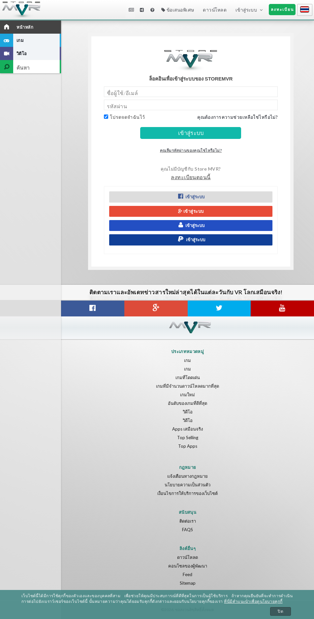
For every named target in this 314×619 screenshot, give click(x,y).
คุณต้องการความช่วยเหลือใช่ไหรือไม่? (237, 117)
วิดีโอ (188, 411)
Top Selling (187, 437)
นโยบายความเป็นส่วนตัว (187, 484)
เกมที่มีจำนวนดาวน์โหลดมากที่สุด (187, 386)
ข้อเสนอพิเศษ (177, 10)
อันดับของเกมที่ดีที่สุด (187, 403)
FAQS (187, 529)
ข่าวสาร (131, 10)
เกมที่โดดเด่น (187, 377)
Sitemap (188, 583)
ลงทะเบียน (282, 9)
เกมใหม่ (187, 394)
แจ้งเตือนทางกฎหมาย (187, 476)
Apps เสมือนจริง (187, 429)
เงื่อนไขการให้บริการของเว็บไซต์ (187, 493)
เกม (187, 360)
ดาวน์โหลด (214, 10)
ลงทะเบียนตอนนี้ (190, 177)
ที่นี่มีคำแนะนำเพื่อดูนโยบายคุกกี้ (253, 601)
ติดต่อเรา (187, 521)
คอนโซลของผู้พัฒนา (187, 566)
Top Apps (187, 446)
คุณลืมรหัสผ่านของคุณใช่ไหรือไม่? (191, 150)
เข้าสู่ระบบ (246, 10)
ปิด (280, 611)
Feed (187, 574)
